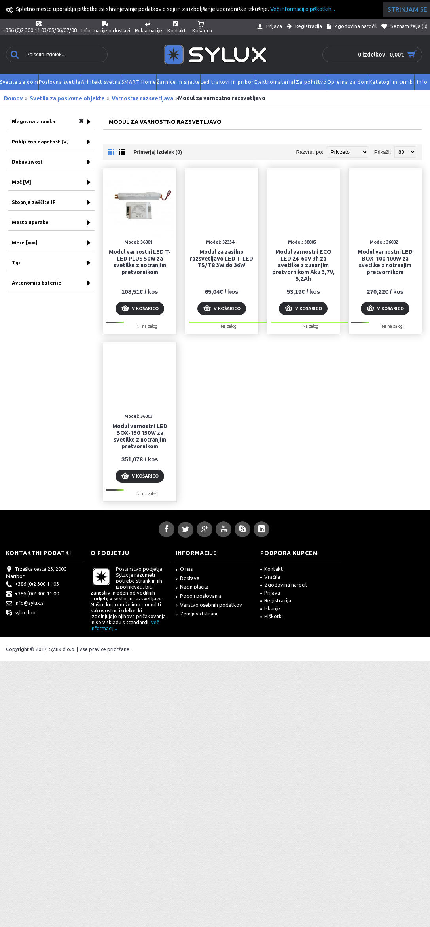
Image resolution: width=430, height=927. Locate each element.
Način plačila (192, 587)
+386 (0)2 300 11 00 (32, 594)
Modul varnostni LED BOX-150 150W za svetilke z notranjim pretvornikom (139, 436)
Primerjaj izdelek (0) (158, 152)
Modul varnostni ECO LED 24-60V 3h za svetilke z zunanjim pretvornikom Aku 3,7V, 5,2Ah (303, 265)
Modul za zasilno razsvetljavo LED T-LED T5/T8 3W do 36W (221, 258)
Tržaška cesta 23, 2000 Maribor (36, 572)
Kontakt (271, 569)
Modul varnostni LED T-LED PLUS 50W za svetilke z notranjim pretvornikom (140, 262)
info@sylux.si (25, 603)
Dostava (187, 578)
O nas (184, 569)
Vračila (270, 577)
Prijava (270, 592)
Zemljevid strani (196, 614)
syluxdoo (21, 613)
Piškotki (271, 616)
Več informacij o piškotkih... (302, 9)
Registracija (275, 600)
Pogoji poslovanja (199, 596)
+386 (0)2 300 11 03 (32, 584)
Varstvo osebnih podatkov (209, 605)
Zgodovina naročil (283, 584)
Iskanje (270, 608)
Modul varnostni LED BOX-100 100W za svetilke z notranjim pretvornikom (385, 262)
